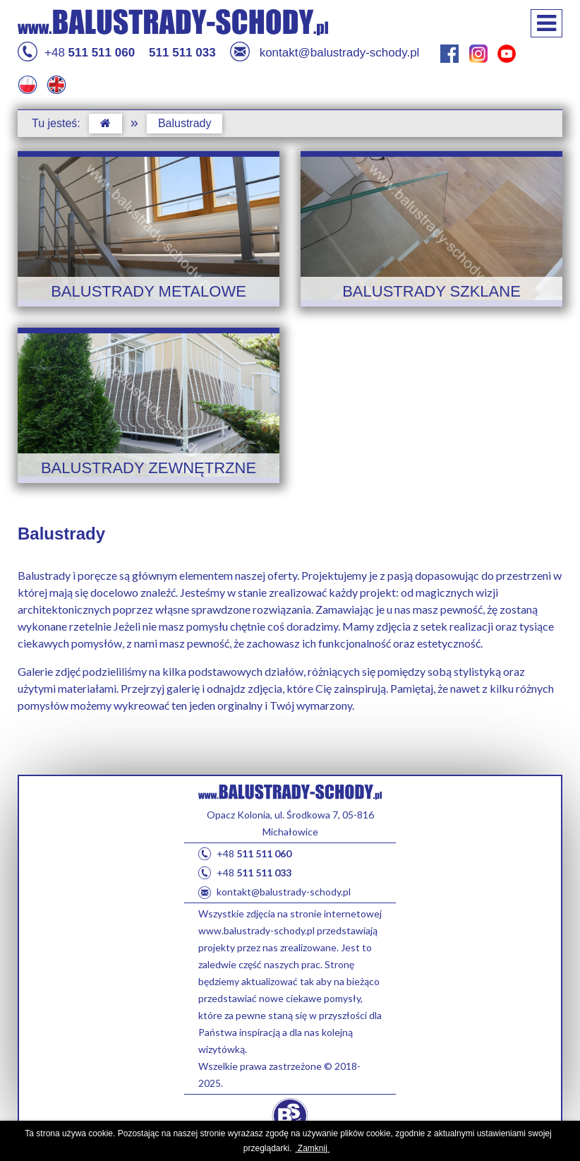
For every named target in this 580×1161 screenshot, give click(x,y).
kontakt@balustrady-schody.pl (325, 52)
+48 (76, 52)
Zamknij (313, 1148)
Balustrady (185, 123)
